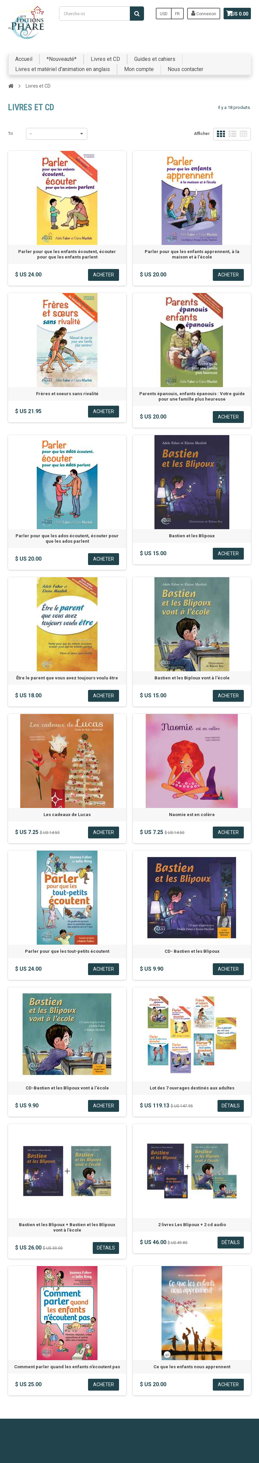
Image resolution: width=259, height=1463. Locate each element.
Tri (10, 133)
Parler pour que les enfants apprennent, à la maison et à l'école (192, 254)
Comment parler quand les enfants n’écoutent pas (67, 1366)
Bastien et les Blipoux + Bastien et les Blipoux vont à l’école (67, 1227)
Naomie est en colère (192, 814)
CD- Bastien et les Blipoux (192, 951)
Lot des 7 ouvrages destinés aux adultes (192, 1087)
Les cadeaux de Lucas (67, 814)
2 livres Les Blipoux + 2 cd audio (192, 1224)
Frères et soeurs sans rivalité (67, 393)
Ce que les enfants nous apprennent (191, 1366)
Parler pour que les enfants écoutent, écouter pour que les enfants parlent (67, 254)
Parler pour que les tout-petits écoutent (67, 951)
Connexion (195, 13)
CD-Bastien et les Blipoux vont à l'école (67, 1087)
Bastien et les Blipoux (192, 535)
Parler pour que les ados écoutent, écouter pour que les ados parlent (67, 538)
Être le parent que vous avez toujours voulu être (67, 677)
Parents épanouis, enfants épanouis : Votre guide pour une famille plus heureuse (192, 396)
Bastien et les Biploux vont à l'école (192, 677)
